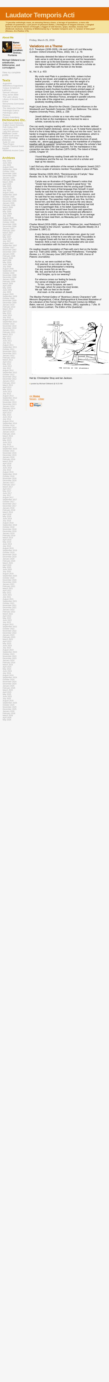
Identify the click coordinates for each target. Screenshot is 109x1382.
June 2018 (7, 519)
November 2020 (9, 580)
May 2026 (7, 720)
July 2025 (7, 699)
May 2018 (7, 516)
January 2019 (8, 533)
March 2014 (8, 411)
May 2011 (7, 339)
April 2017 (7, 489)
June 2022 (7, 620)
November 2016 (9, 478)
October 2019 (8, 552)
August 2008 (8, 269)
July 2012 (7, 368)
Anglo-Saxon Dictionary (13, 123)
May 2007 (7, 237)
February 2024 (9, 663)
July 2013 (7, 394)
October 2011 (8, 349)
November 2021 (9, 605)
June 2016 (7, 468)
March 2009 (8, 284)
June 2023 (7, 646)
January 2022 (8, 610)
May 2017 (7, 491)
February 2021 (9, 586)
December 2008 (9, 277)
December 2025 (9, 709)
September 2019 (10, 550)
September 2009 (10, 296)
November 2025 (9, 707)
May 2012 (7, 364)
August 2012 (8, 370)
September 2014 (10, 423)
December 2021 (9, 608)
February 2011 (9, 332)
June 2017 (7, 493)
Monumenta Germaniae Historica (13, 105)
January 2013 (8, 381)
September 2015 (10, 449)
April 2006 (7, 209)
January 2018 (8, 508)
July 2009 (7, 292)
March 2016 (8, 461)
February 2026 (9, 713)
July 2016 (7, 470)
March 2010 (8, 309)
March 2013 (8, 385)
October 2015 (8, 451)
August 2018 (8, 523)
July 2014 (7, 419)
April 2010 (7, 311)
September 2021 (10, 601)
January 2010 (8, 305)
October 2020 (8, 578)
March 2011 (8, 334)
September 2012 (10, 373)
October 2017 (8, 502)
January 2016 (8, 457)
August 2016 (8, 472)
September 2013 (10, 398)
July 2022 (7, 622)
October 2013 (8, 400)
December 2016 (9, 480)
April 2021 (7, 591)
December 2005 (9, 201)
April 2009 (7, 286)
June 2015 (7, 442)
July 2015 (7, 444)
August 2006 (8, 218)
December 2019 (9, 557)
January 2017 (8, 483)
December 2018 (9, 531)
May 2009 (7, 288)
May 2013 (7, 389)
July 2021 (7, 597)
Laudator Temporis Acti (39, 15)
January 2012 (8, 356)
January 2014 (8, 406)
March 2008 (8, 258)
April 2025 (7, 692)
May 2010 (7, 313)
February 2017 (9, 485)
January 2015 (8, 432)
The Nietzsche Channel (13, 108)
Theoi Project (8, 144)
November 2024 (9, 682)
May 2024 (7, 669)
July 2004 (7, 165)
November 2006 (9, 224)
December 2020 (9, 582)
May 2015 (7, 440)
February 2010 (9, 307)
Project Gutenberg (11, 117)
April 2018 (7, 514)
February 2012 (9, 358)
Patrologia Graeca (11, 110)
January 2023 (8, 635)
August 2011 (8, 345)
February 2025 (9, 688)
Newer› (33, 399)
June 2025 (7, 696)
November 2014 (9, 428)
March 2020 (8, 563)
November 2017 (9, 504)
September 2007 (10, 245)
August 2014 (8, 421)
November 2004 (9, 173)
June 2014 (7, 417)
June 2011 (7, 341)
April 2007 (7, 235)
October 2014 (8, 425)
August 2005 (8, 193)
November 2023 (9, 656)
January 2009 (8, 279)
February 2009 (9, 281)
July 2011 (7, 343)
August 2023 (8, 650)
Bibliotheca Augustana (13, 86)
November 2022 (9, 631)
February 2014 (9, 409)
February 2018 (9, 510)
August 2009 (8, 294)
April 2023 (7, 641)
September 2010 (10, 322)
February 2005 (9, 180)
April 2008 (7, 260)
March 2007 (8, 233)
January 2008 (8, 254)
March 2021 (8, 588)
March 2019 (8, 538)
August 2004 (8, 167)
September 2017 (10, 500)
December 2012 (9, 379)
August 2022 (8, 624)
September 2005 (10, 195)
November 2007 (9, 250)
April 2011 (7, 337)
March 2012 (8, 360)
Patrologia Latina (10, 113)
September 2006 (10, 220)
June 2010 (7, 315)
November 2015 (9, 453)
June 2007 (7, 239)
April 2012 (7, 362)
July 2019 (7, 546)
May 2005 (7, 186)
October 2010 (8, 324)
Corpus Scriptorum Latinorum (11, 89)
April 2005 (7, 184)
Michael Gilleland (17, 46)
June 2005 (7, 188)
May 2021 (7, 593)
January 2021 (8, 584)
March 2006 (8, 207)
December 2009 (9, 303)
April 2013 (7, 387)
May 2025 (7, 694)
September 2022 (10, 627)
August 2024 (8, 675)
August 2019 (8, 548)
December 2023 (9, 658)
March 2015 (8, 436)
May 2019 (7, 542)
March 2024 (8, 665)
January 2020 (8, 559)
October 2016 (8, 476)
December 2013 (9, 404)
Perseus (6, 115)
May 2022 (7, 618)
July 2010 (7, 317)
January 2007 (8, 229)
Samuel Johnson (10, 92)
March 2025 (8, 690)
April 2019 (7, 540)
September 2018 (10, 525)
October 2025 (8, 705)
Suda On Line (9, 142)
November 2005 (9, 199)
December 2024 (9, 684)
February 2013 (9, 383)
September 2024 (10, 677)
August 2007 (8, 243)
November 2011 (9, 351)
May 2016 (7, 466)
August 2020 (8, 574)
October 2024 (8, 680)
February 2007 (9, 231)
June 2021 (7, 595)
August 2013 (8, 396)
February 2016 (9, 459)
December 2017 (9, 506)
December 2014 (9, 430)
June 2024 (7, 671)
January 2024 (8, 660)
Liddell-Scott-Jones (11, 136)
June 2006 (7, 214)
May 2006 (7, 212)
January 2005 (8, 178)
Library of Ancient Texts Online (13, 100)
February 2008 (9, 256)
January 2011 (8, 330)
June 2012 (7, 366)
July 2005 (7, 190)
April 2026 (7, 718)
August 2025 (8, 701)
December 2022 (9, 633)
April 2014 (7, 413)
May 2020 (7, 567)
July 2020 (7, 572)
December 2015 (9, 455)
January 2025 (8, 686)
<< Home (34, 396)
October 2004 (8, 171)
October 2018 (8, 527)
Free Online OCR (10, 127)
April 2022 (7, 616)
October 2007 (8, 248)
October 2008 (8, 273)
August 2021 (8, 599)
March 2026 (8, 716)
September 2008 (10, 271)
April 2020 (7, 565)
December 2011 (9, 353)
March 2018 (8, 512)
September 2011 (10, 347)
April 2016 (7, 464)
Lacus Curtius (9, 129)
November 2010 (9, 326)
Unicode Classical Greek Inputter (13, 147)
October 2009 (8, 298)
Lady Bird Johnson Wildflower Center (10, 132)
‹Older (41, 399)
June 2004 (7, 163)
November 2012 (9, 377)
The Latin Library (10, 97)
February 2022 (9, 612)
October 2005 (8, 197)
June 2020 (7, 569)
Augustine (7, 83)
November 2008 (9, 275)
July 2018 (7, 521)
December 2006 (9, 226)
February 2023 (9, 637)
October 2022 (8, 629)
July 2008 (7, 267)
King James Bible (10, 95)
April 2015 (7, 438)
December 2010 (9, 328)
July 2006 (7, 216)
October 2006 (8, 222)
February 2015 (9, 434)
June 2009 (7, 290)
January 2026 (8, 711)
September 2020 (10, 576)
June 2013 (7, 392)
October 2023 (8, 654)
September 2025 (10, 703)
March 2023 (8, 639)
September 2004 (10, 169)
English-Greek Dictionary (13, 125)
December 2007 (9, 252)
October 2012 (8, 375)
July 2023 (7, 648)
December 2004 (9, 176)
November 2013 (9, 402)
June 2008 (7, 265)
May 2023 (7, 644)
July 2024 (7, 673)
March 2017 (8, 487)
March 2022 (8, 614)
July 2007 (7, 241)
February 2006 (9, 205)
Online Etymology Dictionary (10, 139)
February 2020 (9, 561)
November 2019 (9, 555)
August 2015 (8, 447)
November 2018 (9, 529)
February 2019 (9, 536)
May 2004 (7, 161)
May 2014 (7, 415)
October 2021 (8, 603)
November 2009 (9, 301)
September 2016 (10, 474)
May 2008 (7, 262)
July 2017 (7, 495)
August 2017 (8, 497)
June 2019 (7, 544)
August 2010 (8, 320)
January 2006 (8, 203)
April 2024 (7, 667)
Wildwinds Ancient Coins (13, 150)
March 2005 (8, 182)
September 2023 (10, 652)
